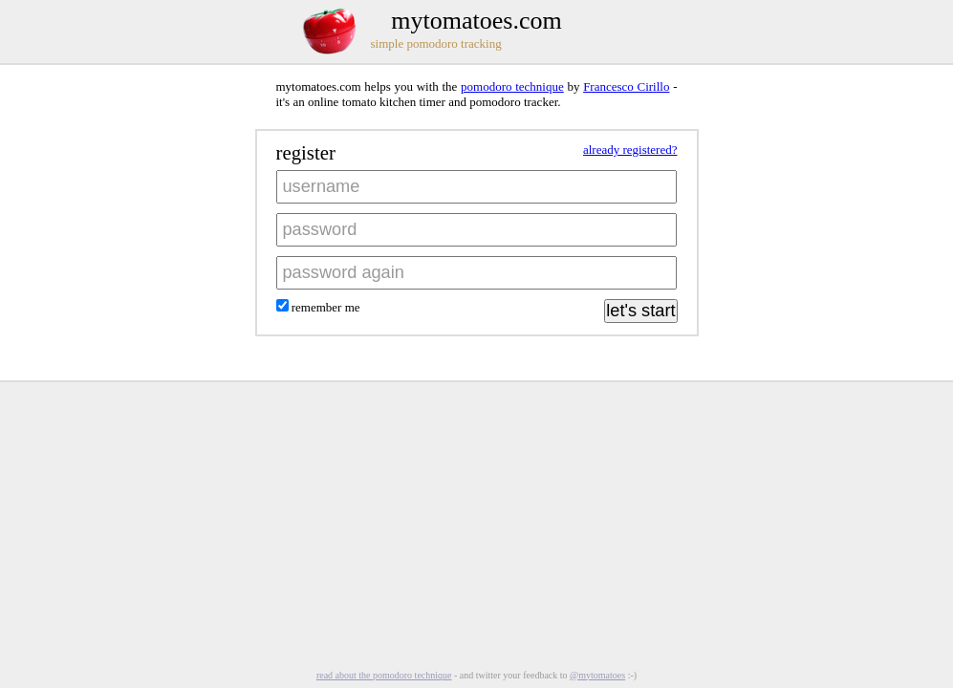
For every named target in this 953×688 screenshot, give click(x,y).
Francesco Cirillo (626, 86)
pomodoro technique (512, 86)
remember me (324, 307)
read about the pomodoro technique (384, 675)
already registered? (630, 149)
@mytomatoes (597, 675)
